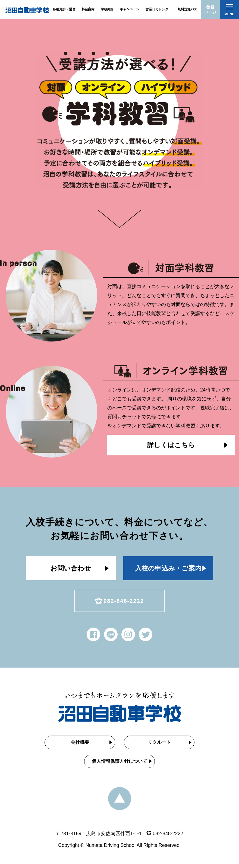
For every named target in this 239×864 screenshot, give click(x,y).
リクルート (159, 742)
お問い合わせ (71, 568)
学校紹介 (107, 9)
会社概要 (80, 742)
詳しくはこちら (171, 445)
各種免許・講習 (64, 9)
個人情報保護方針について (119, 761)
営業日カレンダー (159, 9)
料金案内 (88, 9)
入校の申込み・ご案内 (168, 568)
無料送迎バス (187, 9)
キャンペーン (129, 9)
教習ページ (210, 9)
